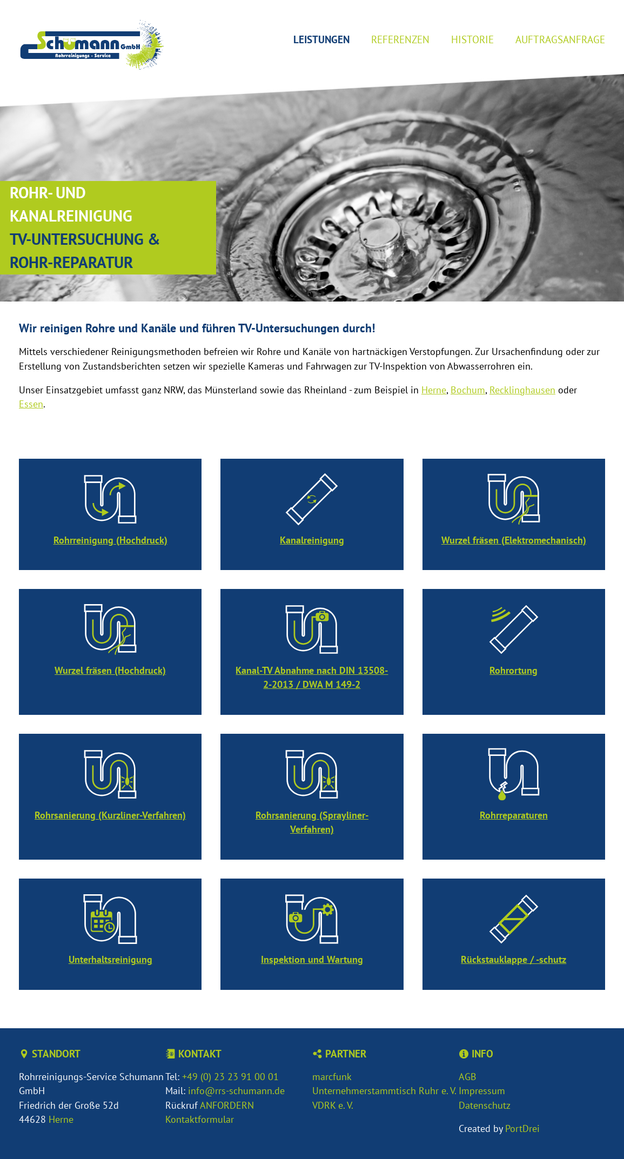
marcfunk (332, 1076)
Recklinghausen (522, 390)
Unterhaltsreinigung (110, 959)
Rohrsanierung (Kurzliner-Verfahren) (110, 815)
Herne (433, 390)
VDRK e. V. (332, 1105)
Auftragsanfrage (560, 39)
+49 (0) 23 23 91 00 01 (230, 1076)
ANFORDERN (227, 1105)
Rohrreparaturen (514, 815)
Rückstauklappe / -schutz (513, 959)
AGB (468, 1076)
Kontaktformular (199, 1119)
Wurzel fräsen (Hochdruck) (110, 670)
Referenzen (400, 39)
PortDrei (522, 1128)
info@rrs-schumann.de (236, 1090)
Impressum (482, 1090)
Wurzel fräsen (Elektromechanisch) (513, 540)
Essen (31, 404)
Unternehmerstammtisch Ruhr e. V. (384, 1090)
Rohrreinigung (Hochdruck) (110, 540)
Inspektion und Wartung (312, 959)
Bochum (468, 390)
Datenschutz (485, 1105)
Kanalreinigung (312, 540)
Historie (472, 39)
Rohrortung (513, 670)
